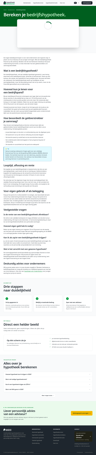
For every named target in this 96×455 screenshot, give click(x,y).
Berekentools (27, 3)
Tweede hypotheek (37, 440)
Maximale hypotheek (37, 432)
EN (78, 3)
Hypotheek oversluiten (38, 435)
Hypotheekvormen (38, 3)
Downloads (56, 440)
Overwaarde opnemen (38, 437)
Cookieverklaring (88, 452)
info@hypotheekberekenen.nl (81, 444)
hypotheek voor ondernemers (33, 271)
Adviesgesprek (87, 3)
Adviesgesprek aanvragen (82, 413)
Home (5, 10)
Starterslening (35, 443)
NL (75, 3)
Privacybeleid (80, 452)
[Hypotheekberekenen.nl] (9, 3)
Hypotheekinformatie (51, 3)
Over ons (62, 3)
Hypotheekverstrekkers (59, 435)
